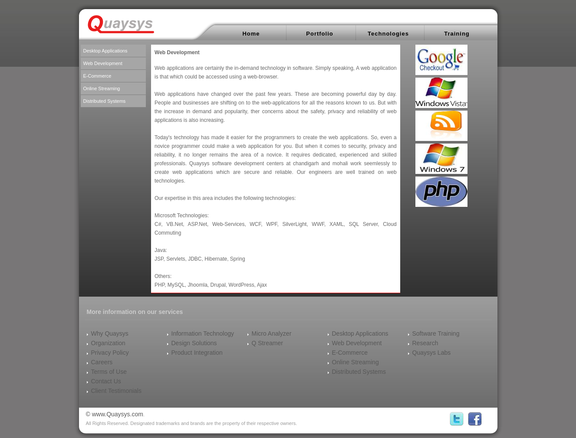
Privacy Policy (110, 352)
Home (251, 33)
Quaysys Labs (431, 352)
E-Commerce (97, 75)
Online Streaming (101, 88)
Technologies (388, 33)
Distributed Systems (104, 101)
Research (425, 343)
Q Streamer (267, 343)
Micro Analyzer (272, 333)
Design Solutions (194, 343)
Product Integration (197, 352)
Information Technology (202, 333)
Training (457, 33)
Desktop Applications (105, 50)
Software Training (436, 333)
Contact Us (106, 381)
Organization (108, 343)
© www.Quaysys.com (114, 414)
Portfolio (319, 33)
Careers (102, 362)
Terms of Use (109, 371)
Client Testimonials (116, 390)
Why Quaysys (109, 333)
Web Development (102, 63)
